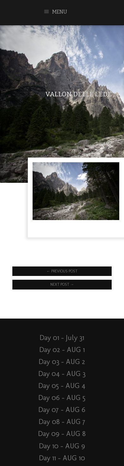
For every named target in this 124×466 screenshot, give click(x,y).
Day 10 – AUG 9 (62, 446)
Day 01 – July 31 (62, 337)
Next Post (62, 284)
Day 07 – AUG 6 (61, 409)
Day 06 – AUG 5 (61, 397)
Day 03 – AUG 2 (62, 361)
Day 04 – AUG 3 (61, 373)
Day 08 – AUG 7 (62, 421)
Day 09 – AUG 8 (62, 433)
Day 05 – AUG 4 (61, 385)
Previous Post (62, 271)
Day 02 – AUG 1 (62, 349)
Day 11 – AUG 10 (62, 458)
